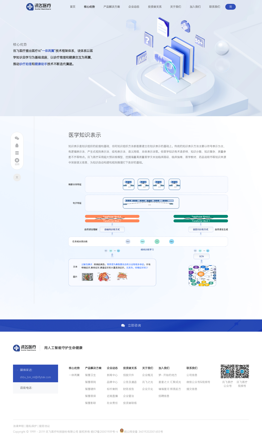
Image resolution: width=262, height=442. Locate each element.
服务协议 (44, 426)
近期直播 (112, 396)
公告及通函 (130, 382)
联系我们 (214, 6)
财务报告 (128, 389)
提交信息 (191, 389)
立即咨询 (131, 325)
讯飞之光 (147, 382)
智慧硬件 (90, 389)
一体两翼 (74, 375)
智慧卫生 (90, 375)
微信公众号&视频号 (198, 382)
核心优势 (89, 6)
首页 (72, 6)
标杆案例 (112, 389)
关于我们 (175, 6)
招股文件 (128, 375)
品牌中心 (112, 382)
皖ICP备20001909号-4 (104, 431)
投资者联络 (130, 403)
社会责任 (112, 403)
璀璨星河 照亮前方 (169, 389)
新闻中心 (112, 375)
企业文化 (147, 389)
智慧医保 (90, 396)
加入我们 (195, 6)
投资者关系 (155, 6)
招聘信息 (163, 396)
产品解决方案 (112, 6)
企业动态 (133, 6)
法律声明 (18, 426)
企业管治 (128, 396)
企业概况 (147, 375)
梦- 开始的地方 (167, 375)
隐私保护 (31, 426)
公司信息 (191, 375)
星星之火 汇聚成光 (169, 382)
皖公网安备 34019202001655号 (141, 431)
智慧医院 (90, 382)
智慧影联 (90, 403)
